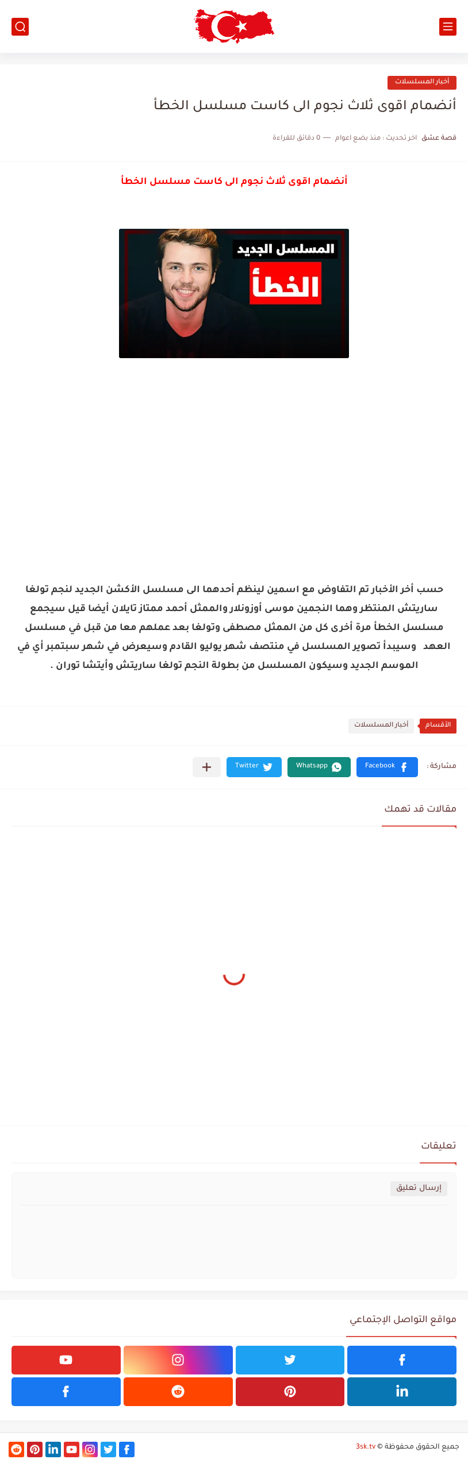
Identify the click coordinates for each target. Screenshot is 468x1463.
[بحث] (20, 27)
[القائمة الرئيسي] (448, 27)
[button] (387, 767)
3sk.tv (365, 1447)
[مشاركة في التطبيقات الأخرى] (207, 767)
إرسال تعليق (419, 1188)
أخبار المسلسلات (422, 82)
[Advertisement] (234, 473)
